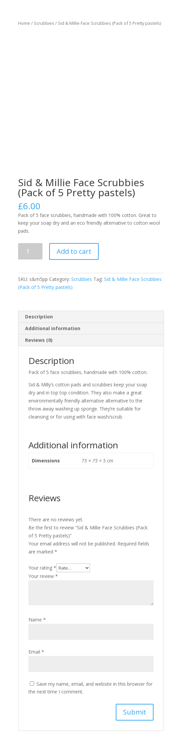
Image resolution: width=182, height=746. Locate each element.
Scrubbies (44, 23)
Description (39, 316)
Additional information (52, 328)
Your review (43, 576)
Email (36, 652)
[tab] (91, 317)
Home (24, 23)
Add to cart (74, 251)
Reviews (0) (39, 340)
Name (37, 619)
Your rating (42, 568)
